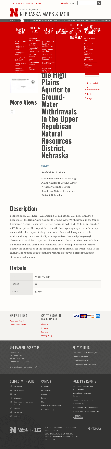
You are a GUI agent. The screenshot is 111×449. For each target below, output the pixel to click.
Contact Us (14, 353)
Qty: (87, 62)
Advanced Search (17, 321)
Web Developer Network (55, 433)
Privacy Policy (46, 336)
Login (64, 3)
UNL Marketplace (29, 9)
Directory (45, 387)
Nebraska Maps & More (46, 14)
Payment (44, 332)
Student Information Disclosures (86, 411)
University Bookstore (81, 360)
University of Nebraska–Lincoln (25, 3)
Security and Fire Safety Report (86, 408)
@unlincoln (18, 398)
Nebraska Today (47, 410)
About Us (45, 324)
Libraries (44, 398)
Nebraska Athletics (80, 357)
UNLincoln (18, 386)
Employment (46, 390)
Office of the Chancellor (51, 406)
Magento (32, 367)
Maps (43, 402)
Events (44, 394)
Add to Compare (90, 96)
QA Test (69, 433)
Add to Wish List (91, 85)
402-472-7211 (50, 440)
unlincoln (18, 408)
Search (73, 3)
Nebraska (13, 20)
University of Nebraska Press (84, 364)
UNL (15, 394)
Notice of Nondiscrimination (84, 400)
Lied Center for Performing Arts (85, 353)
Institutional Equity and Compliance (82, 394)
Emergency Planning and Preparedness (83, 388)
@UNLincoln (19, 390)
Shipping (44, 328)
